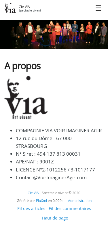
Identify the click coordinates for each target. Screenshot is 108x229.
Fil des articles (31, 208)
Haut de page (55, 218)
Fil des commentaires (70, 208)
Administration (80, 200)
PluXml (41, 200)
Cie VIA (24, 6)
